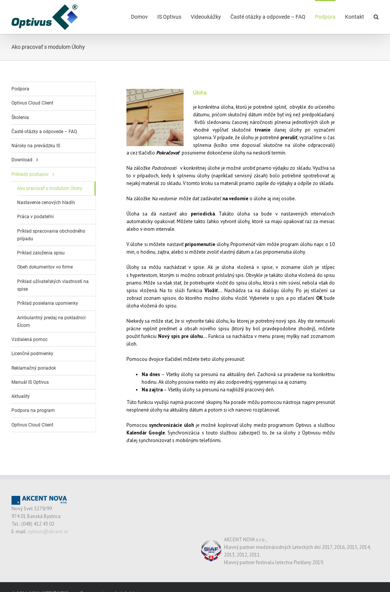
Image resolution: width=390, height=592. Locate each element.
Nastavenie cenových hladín (46, 202)
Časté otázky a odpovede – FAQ (44, 131)
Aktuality (20, 396)
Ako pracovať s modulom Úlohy (49, 188)
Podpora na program (33, 410)
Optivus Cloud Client (32, 103)
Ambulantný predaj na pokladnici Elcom (51, 321)
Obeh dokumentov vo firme (45, 267)
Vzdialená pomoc (29, 339)
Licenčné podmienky (32, 353)
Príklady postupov (30, 174)
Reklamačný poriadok (33, 368)
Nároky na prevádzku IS (35, 145)
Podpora (20, 89)
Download (21, 159)
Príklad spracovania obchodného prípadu (51, 234)
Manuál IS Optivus (30, 382)
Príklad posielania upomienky (47, 303)
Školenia (20, 117)
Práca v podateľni (35, 216)
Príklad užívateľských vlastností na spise (53, 285)
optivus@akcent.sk (47, 531)
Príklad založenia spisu (41, 253)
